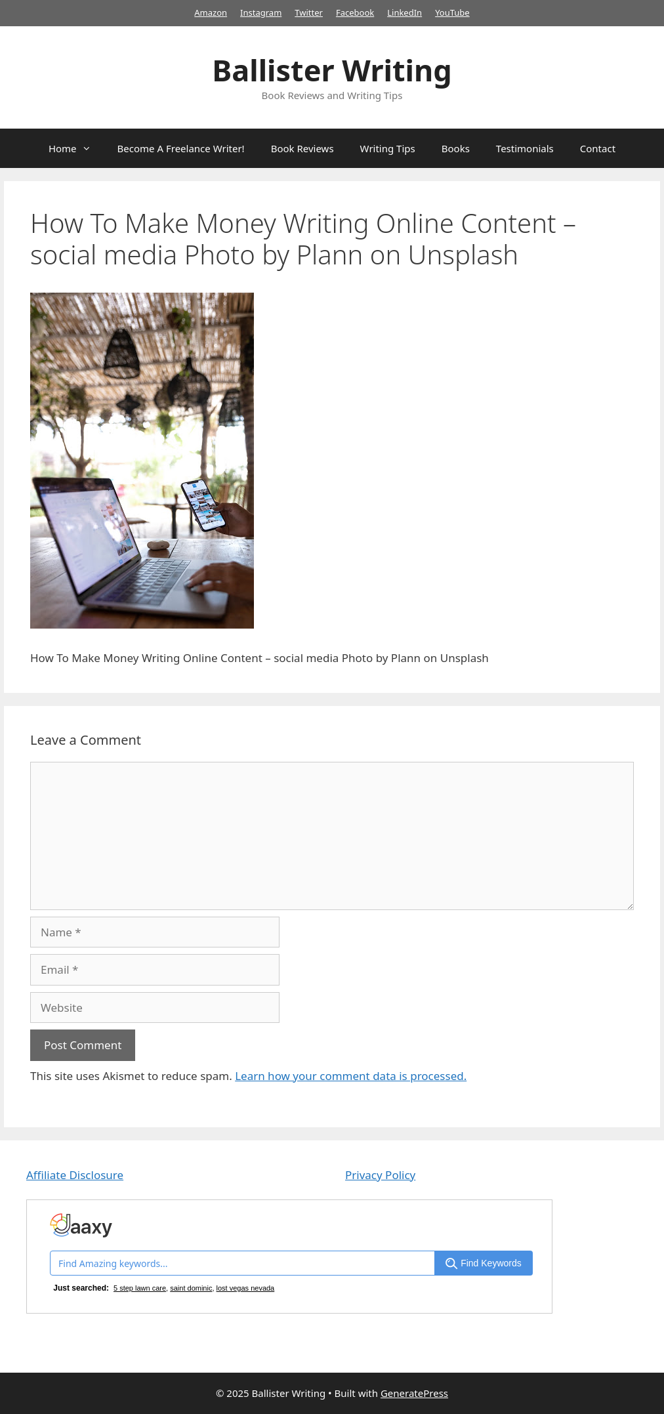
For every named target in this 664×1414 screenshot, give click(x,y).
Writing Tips (387, 148)
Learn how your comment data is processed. (351, 1075)
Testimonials (525, 148)
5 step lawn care (140, 1288)
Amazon (210, 12)
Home (76, 148)
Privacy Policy (380, 1174)
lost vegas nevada (246, 1288)
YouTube (452, 12)
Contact (597, 148)
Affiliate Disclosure (74, 1174)
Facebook (355, 12)
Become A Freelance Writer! (181, 148)
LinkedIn (404, 12)
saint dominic (191, 1288)
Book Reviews (302, 148)
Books (456, 148)
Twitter (309, 12)
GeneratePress (414, 1393)
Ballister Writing (331, 70)
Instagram (260, 12)
